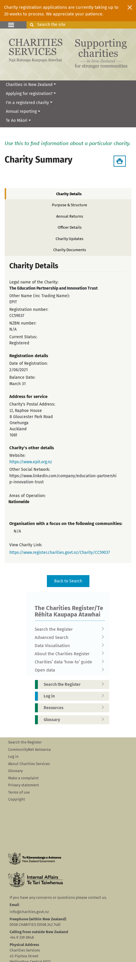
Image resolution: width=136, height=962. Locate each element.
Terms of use (19, 792)
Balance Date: (22, 377)
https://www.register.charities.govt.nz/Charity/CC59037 (59, 552)
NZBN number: (22, 323)
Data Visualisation (68, 645)
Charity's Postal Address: (32, 404)
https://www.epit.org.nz (30, 461)
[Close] (129, 7)
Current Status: (23, 336)
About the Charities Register (68, 653)
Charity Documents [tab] (69, 250)
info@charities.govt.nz (29, 912)
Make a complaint (23, 778)
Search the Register (68, 629)
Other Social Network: (29, 469)
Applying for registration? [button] (29, 93)
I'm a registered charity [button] (27, 102)
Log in (76, 696)
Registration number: (28, 309)
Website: (17, 455)
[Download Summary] (120, 161)
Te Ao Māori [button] (16, 120)
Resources (76, 708)
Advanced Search (68, 637)
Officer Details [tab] (70, 227)
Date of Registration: (28, 363)
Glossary (76, 720)
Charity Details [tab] (69, 194)
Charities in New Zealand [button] (29, 84)
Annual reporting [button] (21, 111)
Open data (68, 670)
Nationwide (18, 501)
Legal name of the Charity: (33, 282)
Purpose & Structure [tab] (69, 205)
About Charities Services (29, 764)
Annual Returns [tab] (69, 216)
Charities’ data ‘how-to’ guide (68, 662)
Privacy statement (23, 785)
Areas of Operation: (27, 495)
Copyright (16, 799)
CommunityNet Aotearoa (29, 749)
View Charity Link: (25, 544)
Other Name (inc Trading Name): (39, 295)
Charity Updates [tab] (69, 239)
